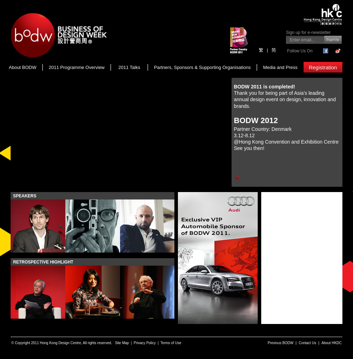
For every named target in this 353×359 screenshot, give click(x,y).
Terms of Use (171, 343)
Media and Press (280, 67)
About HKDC (332, 343)
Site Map (122, 343)
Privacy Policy (145, 343)
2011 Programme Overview (76, 67)
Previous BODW (280, 343)
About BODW (22, 67)
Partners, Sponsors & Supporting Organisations (202, 67)
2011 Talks (129, 67)
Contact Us (307, 343)
